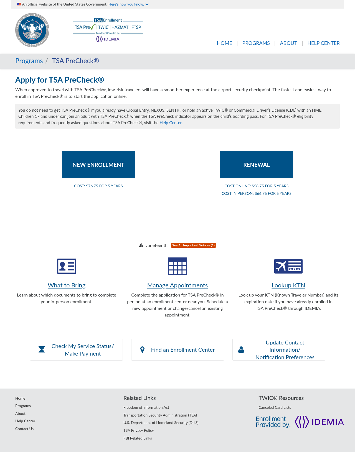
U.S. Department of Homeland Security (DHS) (160, 422)
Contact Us (24, 429)
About (20, 413)
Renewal (256, 164)
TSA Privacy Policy (138, 430)
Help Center (170, 122)
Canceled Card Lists (275, 407)
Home (20, 398)
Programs (29, 61)
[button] (76, 350)
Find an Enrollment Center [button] (177, 349)
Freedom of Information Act (146, 407)
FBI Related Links (137, 438)
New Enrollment (99, 164)
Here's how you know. (128, 4)
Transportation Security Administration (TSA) (160, 415)
